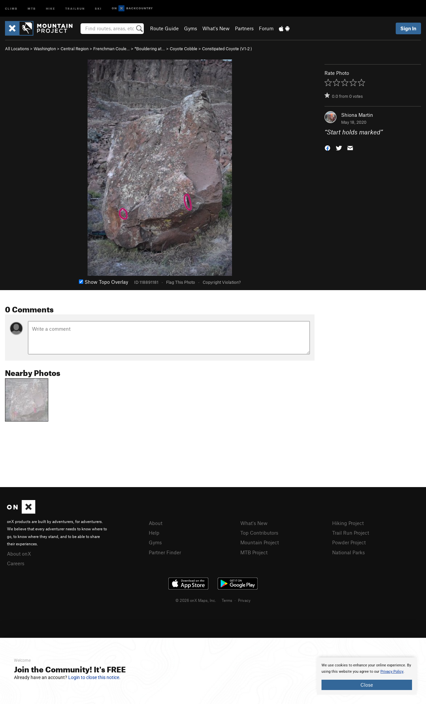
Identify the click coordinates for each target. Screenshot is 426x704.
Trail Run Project (350, 533)
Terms (227, 600)
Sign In (408, 28)
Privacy (244, 600)
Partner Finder (165, 552)
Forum (266, 28)
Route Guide (164, 28)
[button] (327, 147)
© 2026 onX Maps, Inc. (195, 600)
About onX (19, 554)
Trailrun (75, 8)
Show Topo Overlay (103, 282)
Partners (244, 28)
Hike (50, 8)
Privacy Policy (391, 671)
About (155, 523)
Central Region (75, 48)
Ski (98, 8)
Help (154, 533)
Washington (45, 48)
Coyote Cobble (183, 48)
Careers (15, 563)
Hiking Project (348, 523)
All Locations (17, 48)
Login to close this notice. (94, 677)
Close (366, 685)
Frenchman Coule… (111, 48)
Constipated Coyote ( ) (227, 48)
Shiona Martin (357, 115)
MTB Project (254, 552)
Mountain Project (259, 542)
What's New (216, 28)
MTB (32, 8)
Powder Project (349, 542)
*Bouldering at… (149, 48)
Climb (11, 8)
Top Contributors (259, 533)
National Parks (348, 552)
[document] (366, 676)
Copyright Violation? (222, 282)
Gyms (190, 28)
